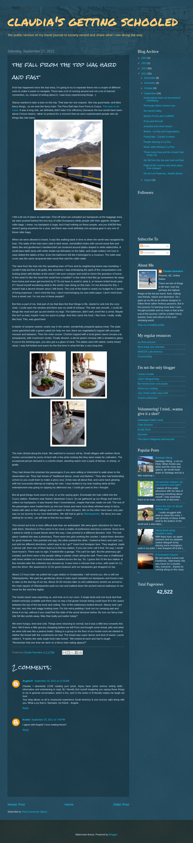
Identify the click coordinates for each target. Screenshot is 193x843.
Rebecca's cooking (148, 388)
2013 (144, 63)
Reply (26, 708)
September (150, 93)
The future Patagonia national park (156, 439)
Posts (144, 246)
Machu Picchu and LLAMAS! (159, 116)
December (150, 78)
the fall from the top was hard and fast (164, 160)
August (148, 180)
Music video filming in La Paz (159, 147)
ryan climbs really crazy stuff (153, 393)
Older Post (121, 804)
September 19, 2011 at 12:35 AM (51, 681)
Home (69, 804)
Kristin (26, 719)
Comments (147, 252)
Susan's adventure (147, 397)
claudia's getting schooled (93, 21)
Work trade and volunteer (151, 347)
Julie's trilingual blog (148, 379)
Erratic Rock (144, 429)
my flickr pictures (146, 342)
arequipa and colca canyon (158, 126)
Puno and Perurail (153, 121)
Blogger (113, 834)
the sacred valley (153, 110)
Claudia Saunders (173, 271)
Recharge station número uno (159, 105)
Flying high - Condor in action (159, 136)
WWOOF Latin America (150, 351)
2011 (144, 73)
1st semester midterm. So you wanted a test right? (169, 483)
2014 (144, 58)
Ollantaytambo (91, 513)
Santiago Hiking (163, 457)
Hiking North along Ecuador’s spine (165, 531)
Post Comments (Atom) (34, 811)
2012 (144, 68)
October (148, 88)
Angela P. (28, 681)
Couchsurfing (145, 356)
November (150, 83)
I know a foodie (146, 374)
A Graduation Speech (166, 554)
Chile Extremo (145, 424)
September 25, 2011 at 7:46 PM (48, 719)
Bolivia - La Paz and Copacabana (161, 131)
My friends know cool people (153, 383)
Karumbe (142, 434)
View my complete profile (151, 325)
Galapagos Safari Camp (150, 420)
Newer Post (16, 804)
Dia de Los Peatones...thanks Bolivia (163, 173)
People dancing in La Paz (157, 142)
